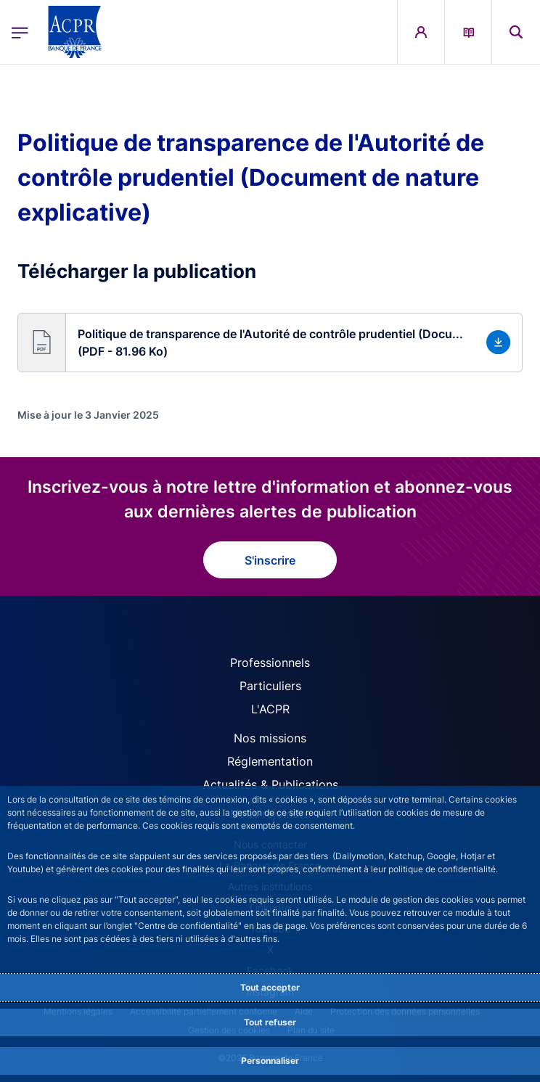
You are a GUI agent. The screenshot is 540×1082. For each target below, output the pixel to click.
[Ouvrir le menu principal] (20, 32)
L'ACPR (270, 709)
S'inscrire (270, 560)
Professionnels (270, 662)
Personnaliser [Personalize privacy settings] (270, 1060)
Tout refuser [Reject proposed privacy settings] (270, 1022)
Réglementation (270, 761)
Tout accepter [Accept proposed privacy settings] (270, 987)
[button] (270, 342)
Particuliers (270, 686)
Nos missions (270, 738)
